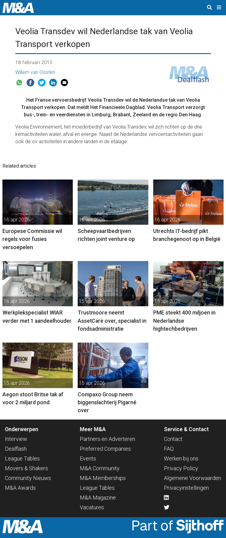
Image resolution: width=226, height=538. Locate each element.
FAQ (169, 448)
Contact (173, 439)
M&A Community (100, 468)
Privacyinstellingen (186, 488)
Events (88, 458)
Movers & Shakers (26, 468)
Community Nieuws (28, 478)
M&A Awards (20, 488)
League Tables (22, 458)
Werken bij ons (181, 458)
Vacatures (92, 507)
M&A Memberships (103, 478)
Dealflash (16, 448)
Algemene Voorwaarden (192, 478)
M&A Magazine (98, 497)
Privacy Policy (181, 468)
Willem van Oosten (35, 72)
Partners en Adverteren (107, 439)
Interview (16, 439)
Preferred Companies (105, 448)
